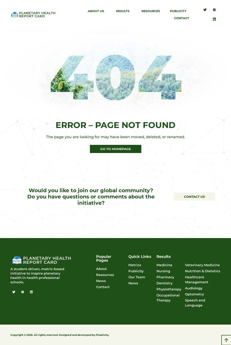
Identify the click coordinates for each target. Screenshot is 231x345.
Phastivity (102, 334)
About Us (97, 11)
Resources (151, 11)
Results (124, 11)
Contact (181, 18)
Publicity (179, 11)
